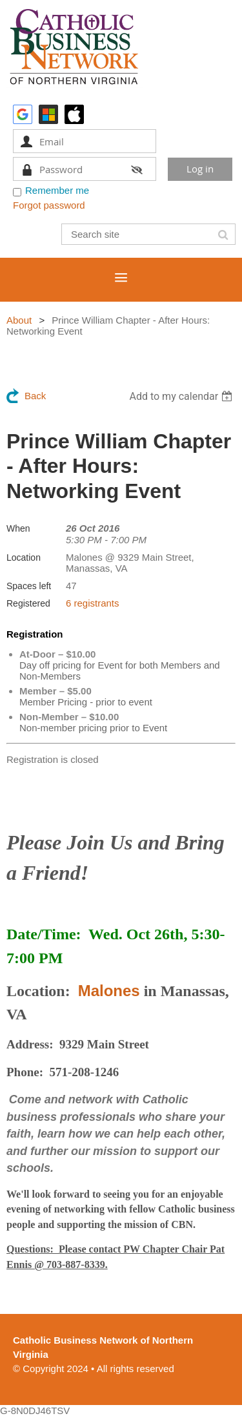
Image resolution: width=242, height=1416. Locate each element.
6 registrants (92, 603)
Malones (109, 990)
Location (23, 557)
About (19, 320)
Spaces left (28, 586)
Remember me (57, 190)
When (18, 528)
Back (35, 395)
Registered (28, 603)
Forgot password (49, 205)
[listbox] (182, 396)
